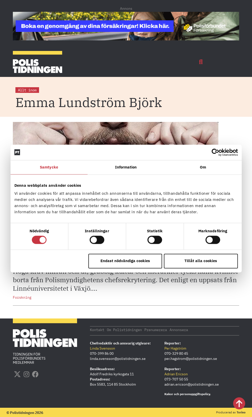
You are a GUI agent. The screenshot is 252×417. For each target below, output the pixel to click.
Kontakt (97, 329)
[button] (201, 62)
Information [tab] (126, 167)
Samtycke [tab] (49, 167)
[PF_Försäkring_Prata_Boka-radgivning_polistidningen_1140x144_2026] (126, 38)
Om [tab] (203, 167)
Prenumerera (155, 329)
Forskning (22, 297)
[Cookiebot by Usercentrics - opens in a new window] (215, 152)
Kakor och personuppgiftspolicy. (187, 394)
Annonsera (179, 329)
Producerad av (231, 412)
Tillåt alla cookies (200, 261)
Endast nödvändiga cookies (125, 261)
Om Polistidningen (124, 329)
